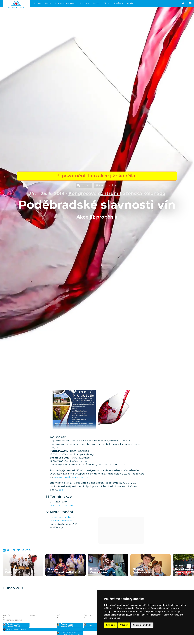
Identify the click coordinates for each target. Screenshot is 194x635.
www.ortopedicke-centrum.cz (71, 477)
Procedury (84, 3)
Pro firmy (118, 3)
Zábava (106, 3)
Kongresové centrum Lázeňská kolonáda (116, 193)
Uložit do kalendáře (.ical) (62, 505)
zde (61, 490)
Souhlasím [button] (110, 625)
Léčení (96, 3)
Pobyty (37, 3)
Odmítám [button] (124, 625)
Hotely (48, 3)
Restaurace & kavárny (65, 3)
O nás (130, 3)
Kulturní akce (106, 186)
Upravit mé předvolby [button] (142, 625)
